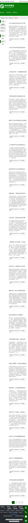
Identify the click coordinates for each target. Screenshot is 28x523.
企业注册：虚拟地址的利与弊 (17, 217)
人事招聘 (8, 12)
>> (22, 502)
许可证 (2, 30)
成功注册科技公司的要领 (16, 315)
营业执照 (3, 27)
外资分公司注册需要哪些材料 (17, 436)
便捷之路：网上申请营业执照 (17, 290)
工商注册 (16, 18)
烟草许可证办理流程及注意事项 (17, 120)
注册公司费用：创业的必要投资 (17, 363)
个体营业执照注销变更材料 (16, 480)
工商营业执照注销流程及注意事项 (18, 96)
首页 (7, 18)
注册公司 (3, 24)
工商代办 (11, 18)
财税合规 (9, 508)
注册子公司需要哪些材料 (16, 458)
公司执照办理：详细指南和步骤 (17, 72)
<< (19, 502)
